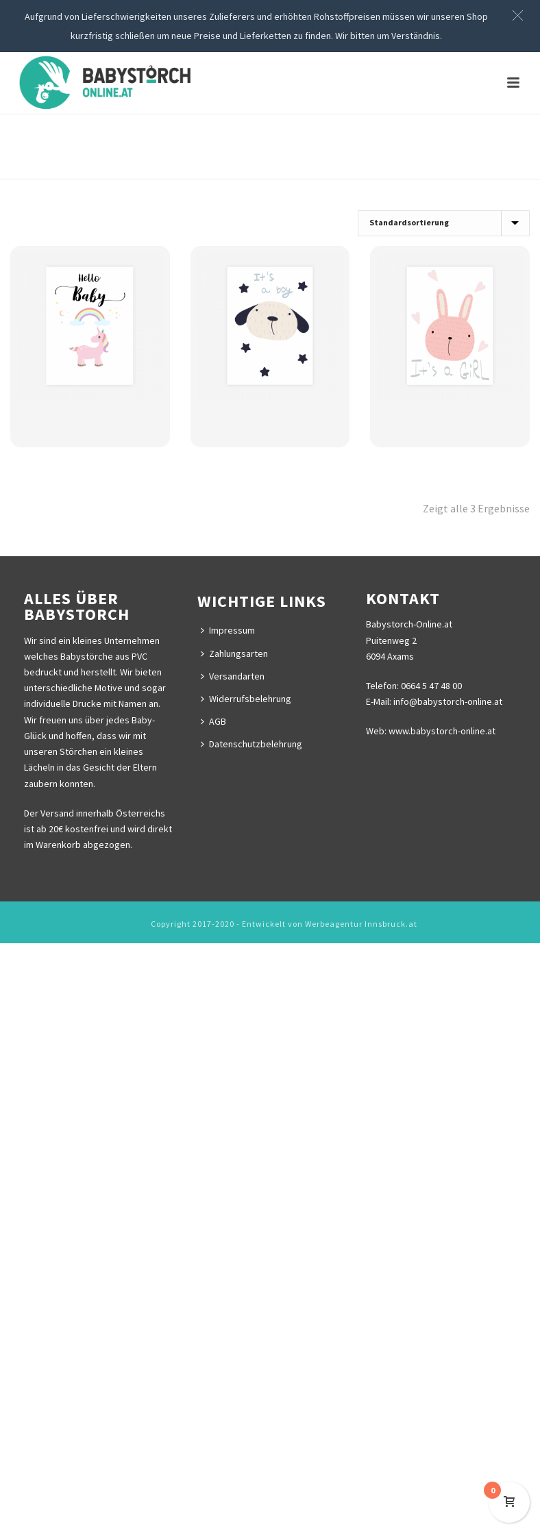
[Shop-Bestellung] (444, 223)
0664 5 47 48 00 (431, 686)
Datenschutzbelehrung (251, 744)
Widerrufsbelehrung (246, 699)
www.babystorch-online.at (442, 731)
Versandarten (233, 676)
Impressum (228, 630)
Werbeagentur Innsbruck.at (361, 924)
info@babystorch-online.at (446, 701)
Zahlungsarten (234, 653)
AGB (213, 721)
